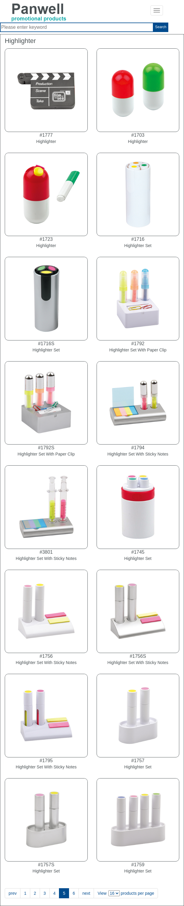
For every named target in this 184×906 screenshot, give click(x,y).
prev (13, 893)
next (86, 893)
